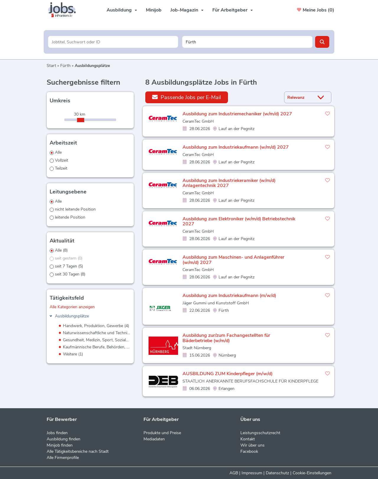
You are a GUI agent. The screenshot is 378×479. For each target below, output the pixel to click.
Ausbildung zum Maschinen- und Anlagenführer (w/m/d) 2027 (233, 260)
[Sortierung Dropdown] (322, 97)
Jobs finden (57, 433)
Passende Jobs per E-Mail (186, 97)
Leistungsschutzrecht (260, 433)
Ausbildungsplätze (72, 316)
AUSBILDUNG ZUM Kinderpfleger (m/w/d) (228, 373)
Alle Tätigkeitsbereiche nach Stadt (78, 451)
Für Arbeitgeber (232, 10)
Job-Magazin (186, 10)
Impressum (252, 473)
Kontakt (247, 439)
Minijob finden (60, 445)
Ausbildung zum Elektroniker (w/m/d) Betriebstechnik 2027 (239, 221)
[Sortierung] (300, 97)
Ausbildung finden (63, 439)
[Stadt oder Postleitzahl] (247, 42)
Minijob (154, 10)
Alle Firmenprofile (63, 457)
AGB (233, 473)
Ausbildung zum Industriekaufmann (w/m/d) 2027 (236, 147)
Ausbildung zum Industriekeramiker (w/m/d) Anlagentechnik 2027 (229, 183)
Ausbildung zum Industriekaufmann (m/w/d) (229, 295)
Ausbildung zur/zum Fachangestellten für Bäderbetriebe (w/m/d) (226, 338)
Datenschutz (277, 473)
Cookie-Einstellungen (312, 473)
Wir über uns (252, 445)
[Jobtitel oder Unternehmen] (113, 42)
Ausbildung (122, 10)
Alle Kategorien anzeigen (72, 307)
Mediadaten (154, 439)
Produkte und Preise (162, 433)
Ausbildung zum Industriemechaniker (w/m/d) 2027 (237, 114)
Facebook (249, 451)
